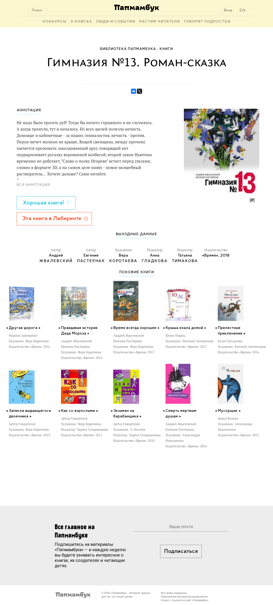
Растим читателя (159, 22)
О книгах (81, 22)
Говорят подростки (207, 22)
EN (243, 10)
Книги (166, 49)
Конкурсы (55, 22)
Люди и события (115, 22)
